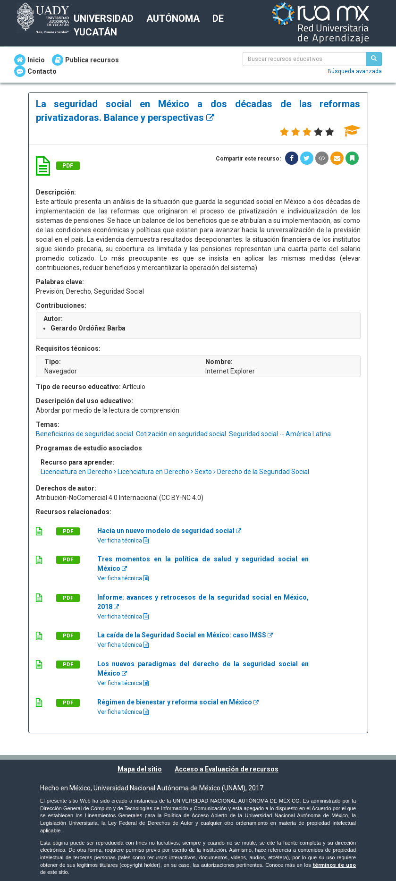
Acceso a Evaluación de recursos (226, 769)
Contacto (35, 71)
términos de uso (334, 865)
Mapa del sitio (140, 769)
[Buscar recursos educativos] (374, 59)
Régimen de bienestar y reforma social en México (178, 702)
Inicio (29, 60)
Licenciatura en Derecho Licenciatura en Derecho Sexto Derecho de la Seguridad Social (175, 471)
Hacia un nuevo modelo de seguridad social (169, 530)
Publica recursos (85, 60)
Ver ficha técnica (123, 540)
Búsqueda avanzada (355, 71)
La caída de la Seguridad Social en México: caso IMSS (185, 635)
